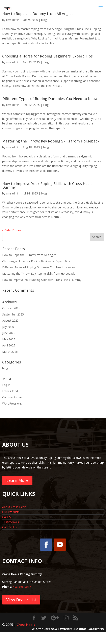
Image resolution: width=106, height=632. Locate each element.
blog (44, 20)
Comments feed (12, 397)
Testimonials (10, 522)
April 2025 (8, 345)
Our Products (11, 512)
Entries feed (10, 391)
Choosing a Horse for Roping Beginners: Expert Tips (47, 56)
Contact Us (9, 527)
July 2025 (8, 327)
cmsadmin (13, 20)
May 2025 (8, 339)
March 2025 (10, 352)
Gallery (6, 517)
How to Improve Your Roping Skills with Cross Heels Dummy (47, 185)
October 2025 (11, 308)
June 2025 (8, 333)
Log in (6, 385)
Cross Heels (26, 624)
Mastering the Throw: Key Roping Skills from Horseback (50, 141)
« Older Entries (11, 230)
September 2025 (13, 314)
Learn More (17, 480)
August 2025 (10, 320)
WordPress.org (12, 403)
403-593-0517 (22, 586)
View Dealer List (21, 599)
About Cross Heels (14, 507)
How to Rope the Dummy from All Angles (29, 255)
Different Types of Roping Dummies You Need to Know (50, 98)
